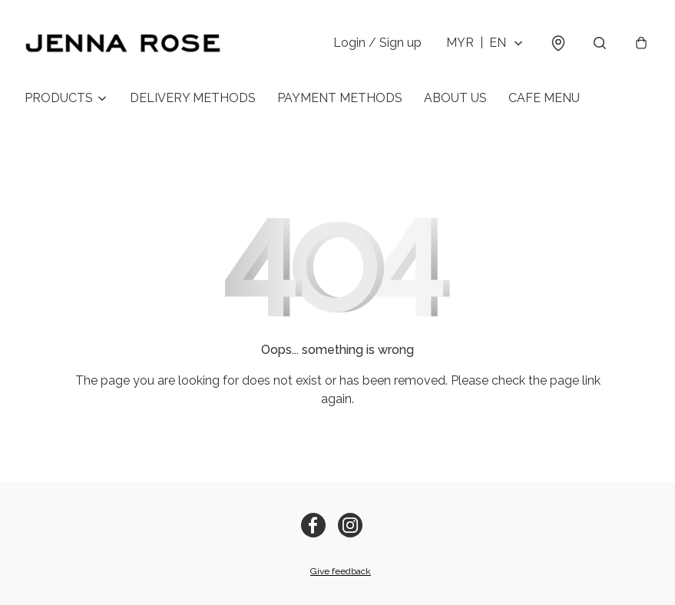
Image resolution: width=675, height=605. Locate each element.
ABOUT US (455, 98)
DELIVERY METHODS (193, 98)
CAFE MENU (544, 98)
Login (377, 42)
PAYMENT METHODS (339, 98)
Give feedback (340, 571)
